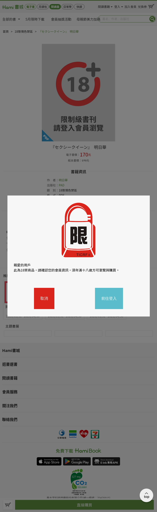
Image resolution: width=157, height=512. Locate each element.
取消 (44, 298)
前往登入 (109, 298)
